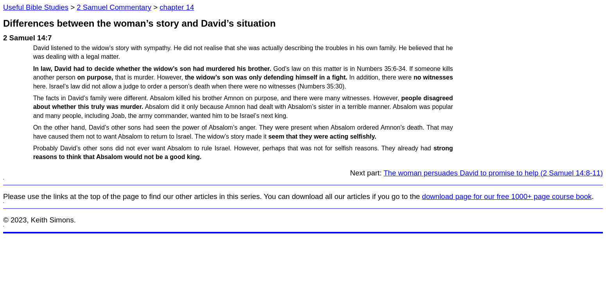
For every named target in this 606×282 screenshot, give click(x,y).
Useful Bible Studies (35, 7)
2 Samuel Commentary (114, 7)
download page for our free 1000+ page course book (507, 196)
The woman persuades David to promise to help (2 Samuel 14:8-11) (493, 173)
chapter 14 (177, 7)
